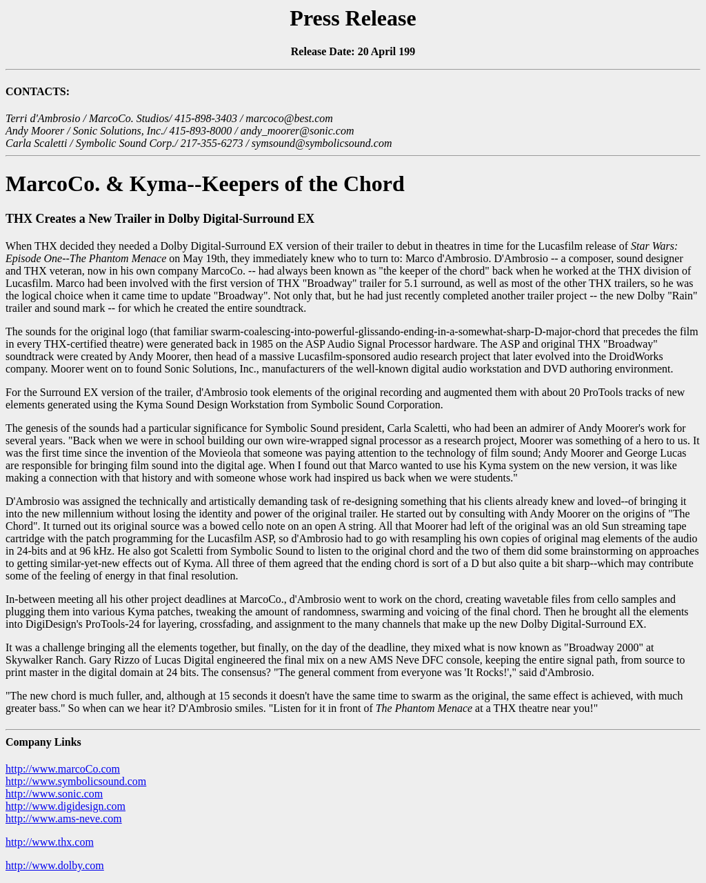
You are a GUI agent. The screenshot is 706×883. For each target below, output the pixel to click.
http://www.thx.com (50, 842)
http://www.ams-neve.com (64, 818)
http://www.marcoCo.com (63, 769)
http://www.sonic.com (54, 794)
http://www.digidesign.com (65, 806)
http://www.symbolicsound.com (76, 781)
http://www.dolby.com (55, 865)
